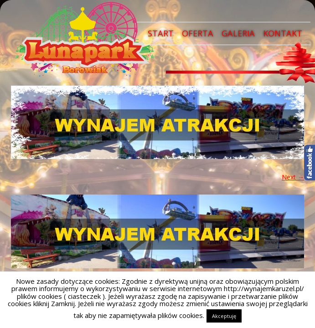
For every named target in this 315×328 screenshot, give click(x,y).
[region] (157, 122)
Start (161, 33)
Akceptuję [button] (224, 316)
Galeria (238, 33)
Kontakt (282, 33)
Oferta (197, 33)
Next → (293, 177)
